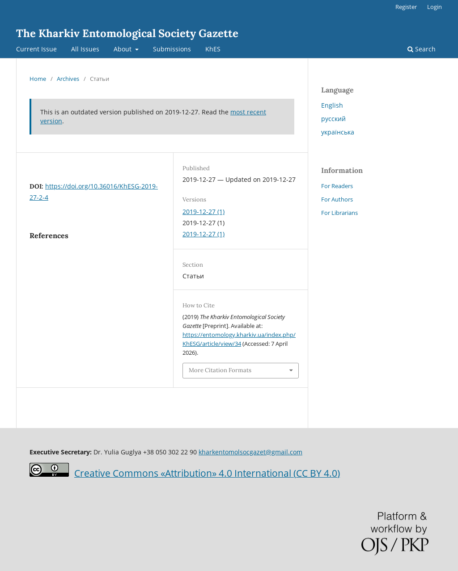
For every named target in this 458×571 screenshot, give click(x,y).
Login (434, 7)
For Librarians (339, 213)
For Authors (337, 199)
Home (38, 79)
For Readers (337, 186)
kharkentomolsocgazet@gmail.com (250, 452)
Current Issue (36, 49)
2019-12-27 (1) (203, 211)
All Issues (85, 49)
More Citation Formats (220, 370)
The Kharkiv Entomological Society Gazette (127, 33)
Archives (68, 79)
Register (406, 7)
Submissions (172, 49)
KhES (213, 49)
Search (421, 49)
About (123, 49)
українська (337, 132)
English (332, 105)
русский (333, 118)
